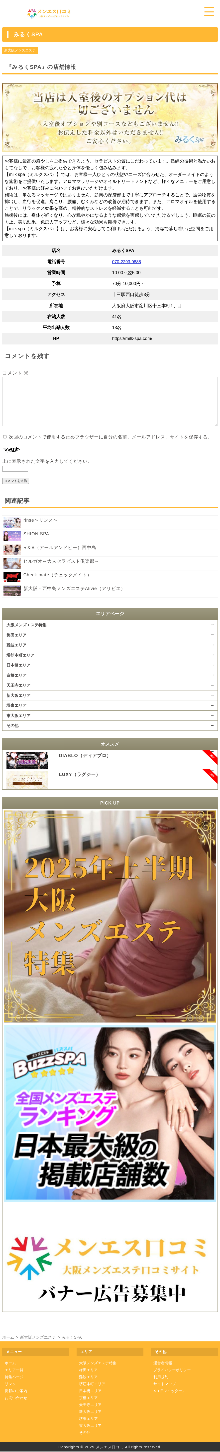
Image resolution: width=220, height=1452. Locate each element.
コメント (15, 373)
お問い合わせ (16, 1398)
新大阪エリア (18, 695)
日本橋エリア (18, 665)
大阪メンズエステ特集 (26, 625)
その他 (12, 726)
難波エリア (16, 645)
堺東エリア (16, 705)
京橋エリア (16, 675)
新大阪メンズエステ (20, 51)
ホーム (10, 1363)
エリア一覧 (14, 1370)
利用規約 (160, 1377)
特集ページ (14, 1377)
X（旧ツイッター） (169, 1391)
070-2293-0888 (127, 261)
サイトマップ (164, 1384)
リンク (10, 1384)
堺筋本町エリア (20, 655)
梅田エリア (16, 635)
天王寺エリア (18, 685)
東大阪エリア (18, 716)
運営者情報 (162, 1363)
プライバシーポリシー (172, 1370)
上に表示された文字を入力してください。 (47, 461)
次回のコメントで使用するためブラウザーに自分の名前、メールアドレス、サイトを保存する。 (111, 437)
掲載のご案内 (16, 1391)
